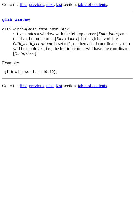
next (50, 4)
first (23, 4)
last (59, 4)
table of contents (92, 4)
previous (36, 4)
